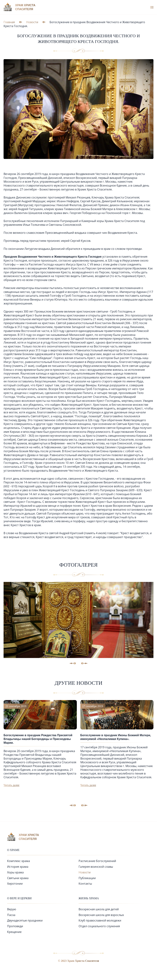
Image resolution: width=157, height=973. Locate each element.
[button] (84, 805)
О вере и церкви (19, 897)
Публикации (87, 877)
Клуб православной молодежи (100, 920)
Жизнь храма (89, 897)
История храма (17, 866)
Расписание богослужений (97, 861)
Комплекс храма (18, 861)
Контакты (85, 883)
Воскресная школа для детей (99, 909)
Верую (11, 909)
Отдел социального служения (99, 926)
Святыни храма (18, 877)
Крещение (14, 931)
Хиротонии (15, 883)
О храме (13, 849)
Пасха (11, 914)
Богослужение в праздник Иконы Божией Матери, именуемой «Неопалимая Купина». (115, 736)
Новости (85, 872)
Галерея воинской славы (96, 866)
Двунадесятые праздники (25, 920)
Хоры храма (15, 872)
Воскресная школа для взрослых (101, 914)
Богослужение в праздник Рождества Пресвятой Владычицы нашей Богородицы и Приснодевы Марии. (38, 738)
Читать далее (11, 784)
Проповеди (15, 926)
